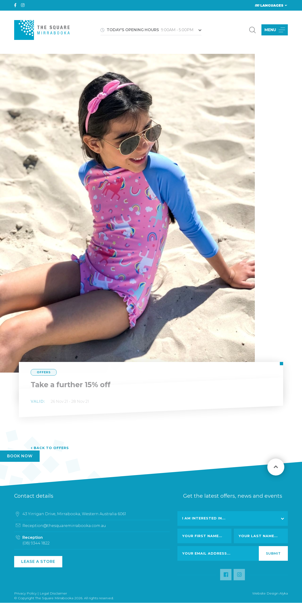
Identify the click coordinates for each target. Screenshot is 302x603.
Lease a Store (38, 561)
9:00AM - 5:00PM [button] (150, 30)
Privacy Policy (25, 593)
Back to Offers (51, 448)
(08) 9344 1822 (36, 545)
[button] (252, 29)
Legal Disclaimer (53, 593)
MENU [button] (274, 30)
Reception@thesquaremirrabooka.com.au (64, 528)
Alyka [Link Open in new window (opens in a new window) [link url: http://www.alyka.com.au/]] (283, 593)
